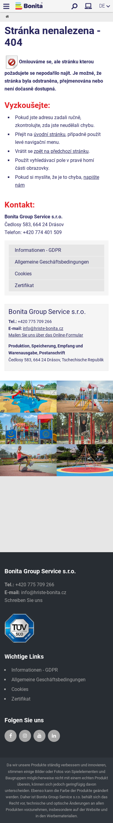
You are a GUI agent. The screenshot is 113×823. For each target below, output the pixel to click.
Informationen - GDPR (38, 250)
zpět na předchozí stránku (61, 151)
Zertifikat (24, 285)
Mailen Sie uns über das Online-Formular (45, 335)
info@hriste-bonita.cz (43, 328)
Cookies (23, 274)
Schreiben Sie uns (23, 600)
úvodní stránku (49, 134)
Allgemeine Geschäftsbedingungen (52, 262)
